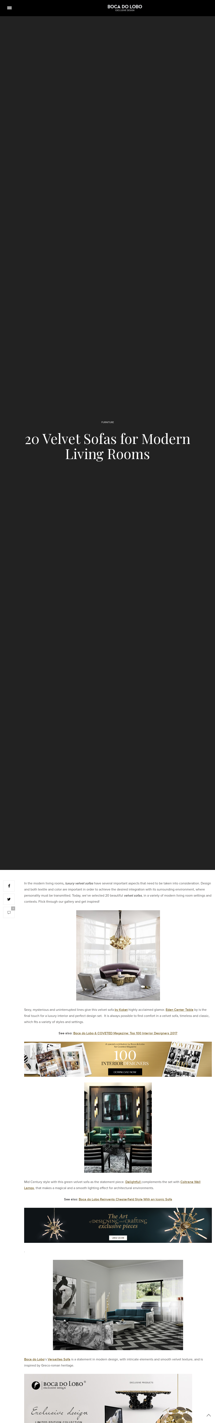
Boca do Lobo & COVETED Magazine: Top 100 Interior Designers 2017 (125, 1033)
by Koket (121, 1010)
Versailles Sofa (59, 1359)
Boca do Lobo (34, 1359)
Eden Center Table (179, 1010)
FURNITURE (107, 422)
